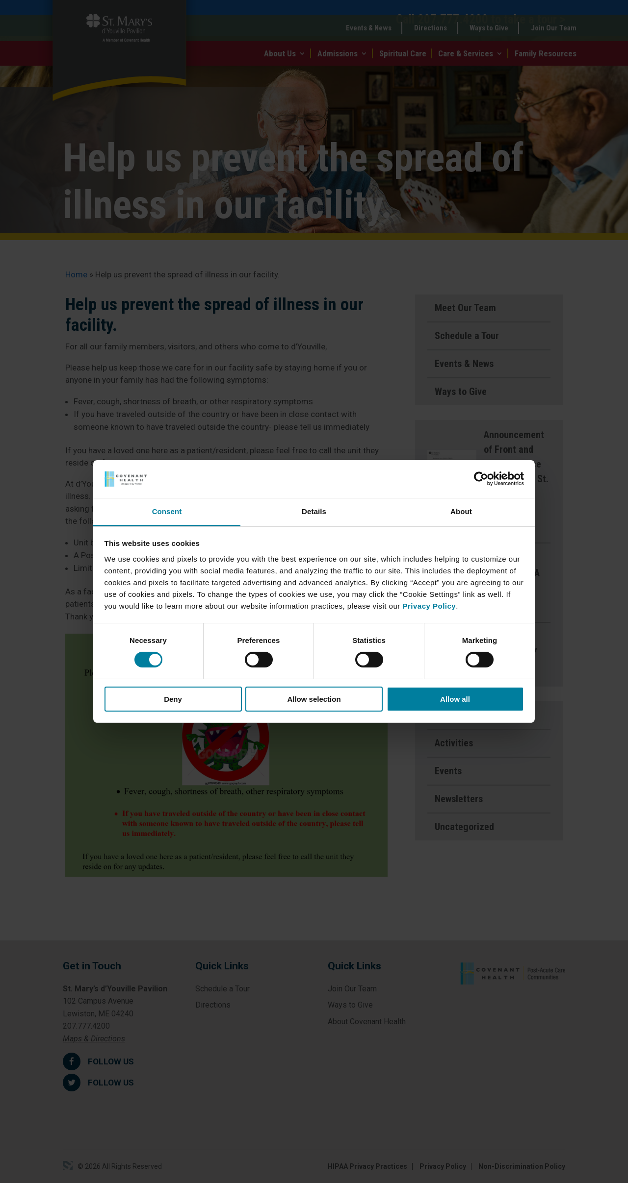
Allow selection (313, 699)
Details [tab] (314, 511)
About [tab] (461, 511)
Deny (173, 699)
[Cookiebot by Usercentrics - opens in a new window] (481, 478)
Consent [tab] (167, 511)
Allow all (455, 699)
